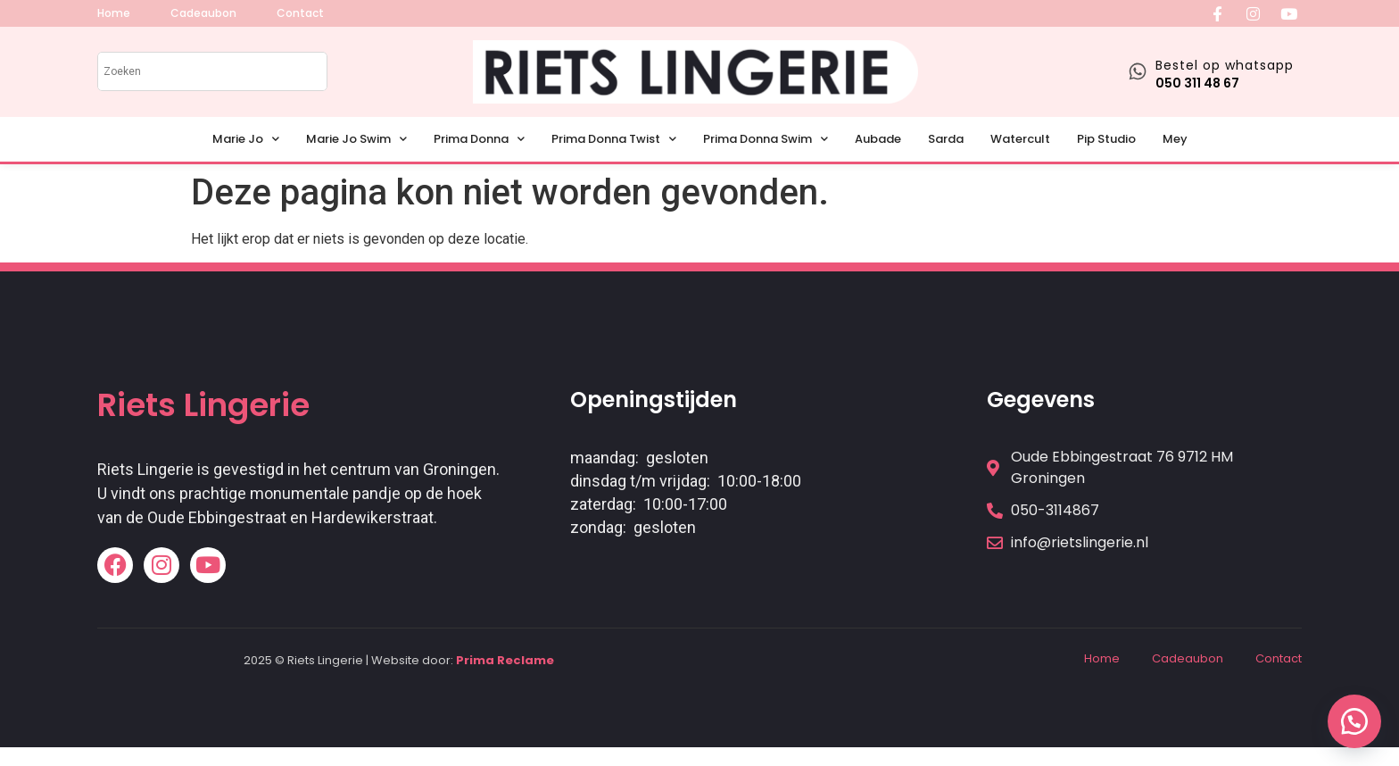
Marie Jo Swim (356, 139)
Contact (1278, 658)
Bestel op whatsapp (1224, 65)
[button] (1354, 721)
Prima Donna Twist (613, 139)
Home (1102, 658)
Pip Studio (1106, 138)
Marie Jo (245, 139)
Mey (1175, 138)
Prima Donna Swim (765, 139)
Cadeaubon (1187, 658)
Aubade (878, 138)
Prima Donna (479, 139)
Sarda (946, 138)
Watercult (1020, 138)
